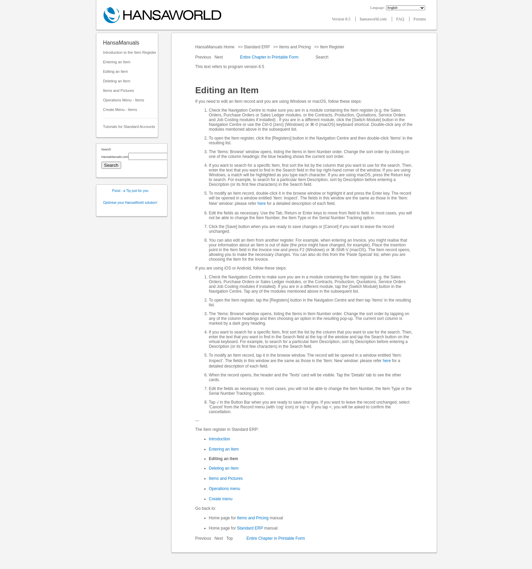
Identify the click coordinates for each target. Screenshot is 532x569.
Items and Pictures (118, 90)
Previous (203, 57)
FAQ (400, 19)
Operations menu (224, 488)
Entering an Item (117, 62)
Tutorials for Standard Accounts (129, 127)
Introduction (219, 439)
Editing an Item (115, 71)
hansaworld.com (374, 19)
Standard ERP (257, 47)
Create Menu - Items (120, 110)
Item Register (332, 47)
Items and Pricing (295, 47)
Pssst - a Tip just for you (130, 191)
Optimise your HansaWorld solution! (130, 203)
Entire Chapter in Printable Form (269, 57)
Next (219, 57)
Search (322, 57)
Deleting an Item (116, 81)
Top (229, 538)
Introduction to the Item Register (130, 52)
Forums (420, 19)
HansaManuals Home (215, 47)
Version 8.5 (342, 19)
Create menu (220, 499)
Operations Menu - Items (123, 100)
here (262, 203)
